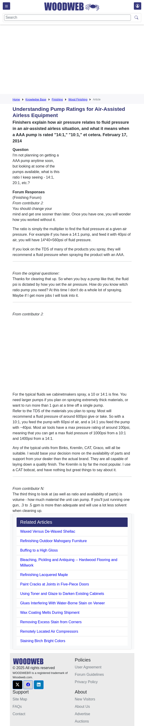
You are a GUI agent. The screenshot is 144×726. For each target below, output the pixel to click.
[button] (17, 684)
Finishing (57, 99)
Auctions (82, 721)
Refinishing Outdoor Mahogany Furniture (53, 541)
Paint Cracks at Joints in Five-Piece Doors (54, 584)
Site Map (20, 699)
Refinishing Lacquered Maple (44, 575)
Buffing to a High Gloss (39, 550)
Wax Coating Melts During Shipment (49, 612)
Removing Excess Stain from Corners (51, 622)
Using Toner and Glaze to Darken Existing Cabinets (62, 594)
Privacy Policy (86, 682)
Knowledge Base (36, 99)
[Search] (67, 18)
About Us (82, 706)
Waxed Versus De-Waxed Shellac (47, 531)
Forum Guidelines (89, 674)
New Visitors (85, 699)
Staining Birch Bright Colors (42, 641)
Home (16, 99)
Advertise (82, 714)
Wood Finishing (78, 99)
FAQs (17, 706)
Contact (19, 714)
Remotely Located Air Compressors (49, 631)
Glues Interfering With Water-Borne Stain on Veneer (62, 603)
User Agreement (88, 667)
